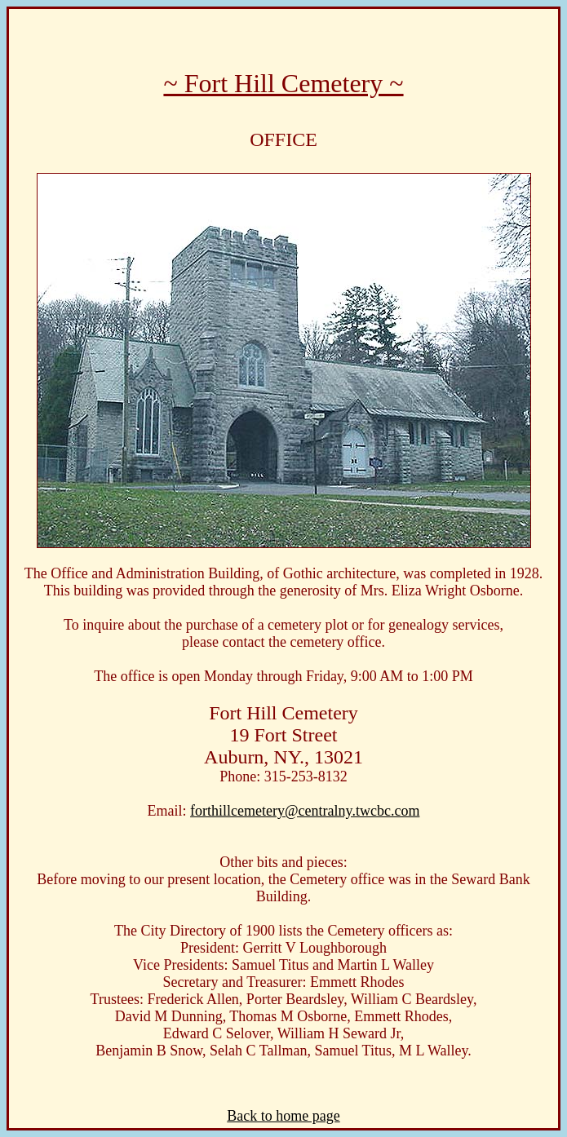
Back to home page (283, 1116)
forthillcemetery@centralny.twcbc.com (304, 811)
